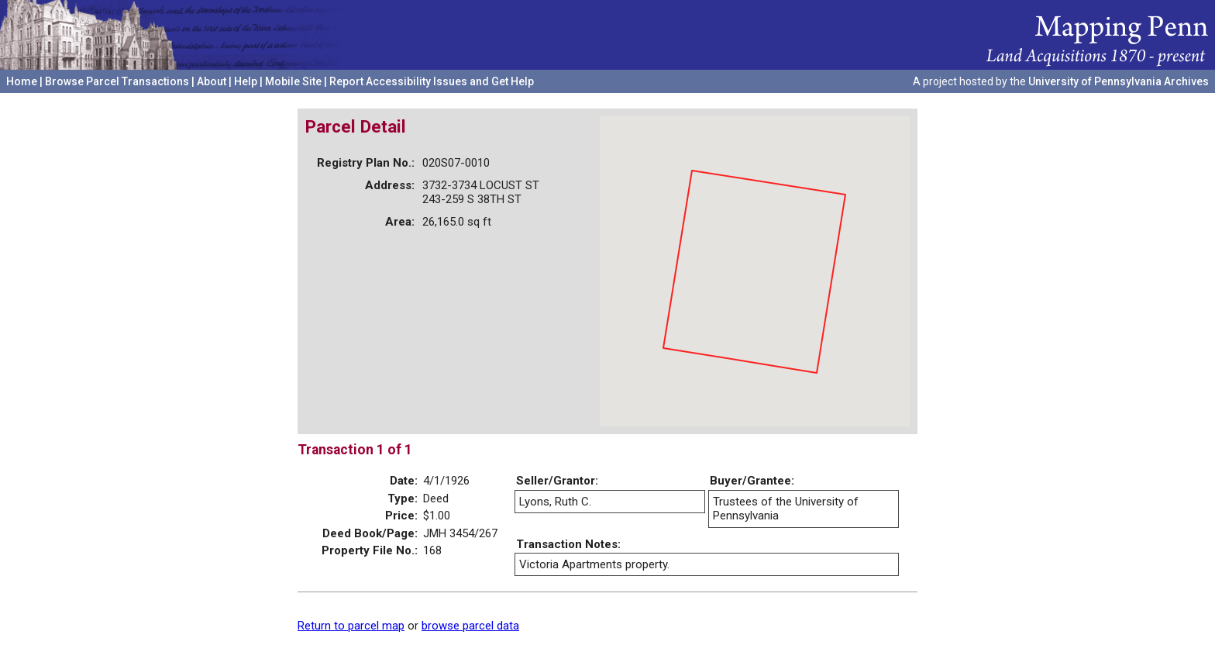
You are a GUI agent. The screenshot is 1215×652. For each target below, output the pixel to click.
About (211, 81)
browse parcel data (470, 626)
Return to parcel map (351, 626)
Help (245, 81)
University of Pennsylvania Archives (1118, 81)
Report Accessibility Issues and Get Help (431, 81)
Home (21, 81)
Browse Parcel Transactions (117, 81)
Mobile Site (293, 81)
